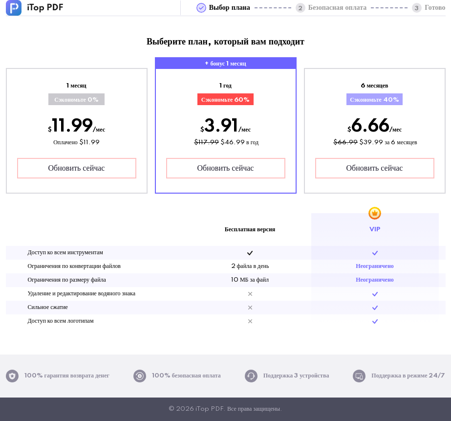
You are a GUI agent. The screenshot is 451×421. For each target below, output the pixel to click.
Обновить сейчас (76, 168)
